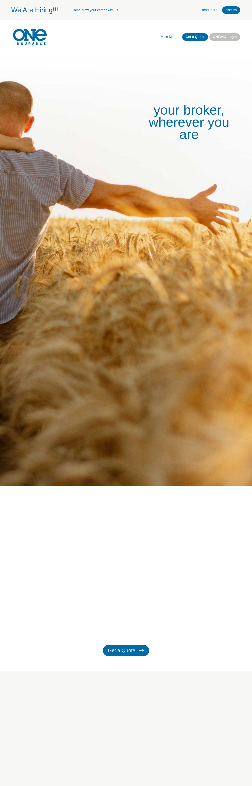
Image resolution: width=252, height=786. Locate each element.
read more (209, 10)
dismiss (231, 10)
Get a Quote (195, 37)
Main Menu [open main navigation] (169, 37)
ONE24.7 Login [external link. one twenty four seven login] (225, 37)
